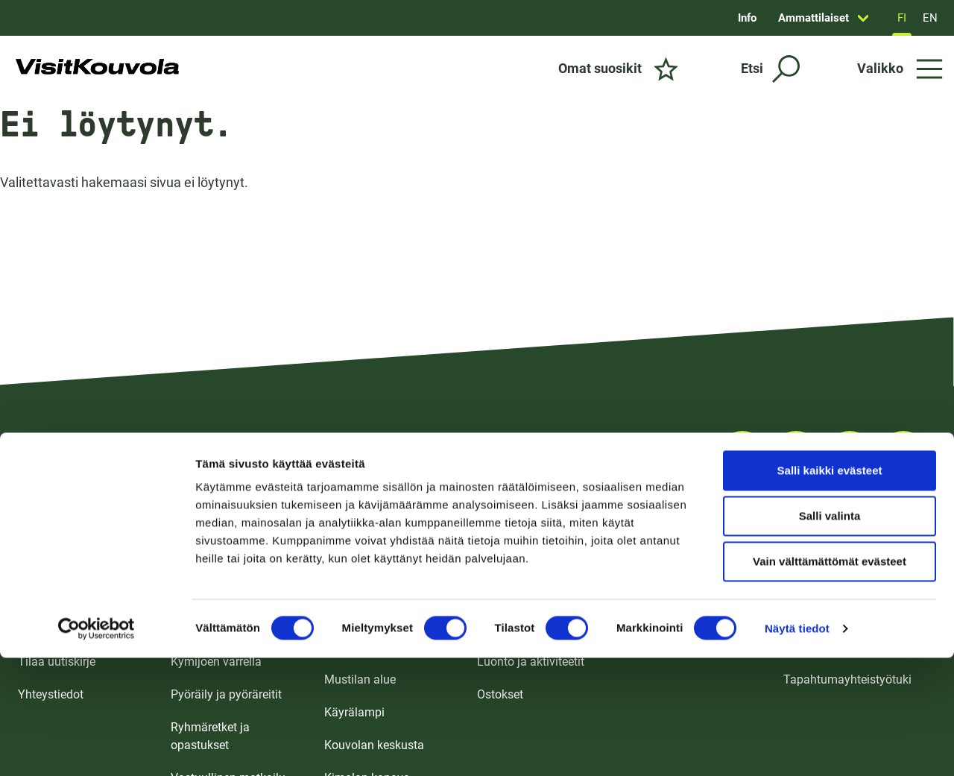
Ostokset (500, 694)
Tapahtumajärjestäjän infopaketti (841, 638)
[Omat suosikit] (618, 68)
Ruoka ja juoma (518, 596)
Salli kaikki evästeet (829, 363)
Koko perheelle (209, 563)
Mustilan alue (360, 679)
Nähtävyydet (510, 629)
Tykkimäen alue (365, 563)
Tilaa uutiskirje (56, 661)
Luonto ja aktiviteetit (530, 661)
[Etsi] (770, 69)
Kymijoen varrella (216, 661)
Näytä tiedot (797, 521)
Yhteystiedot (50, 694)
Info (747, 18)
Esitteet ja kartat (60, 563)
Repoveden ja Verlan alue (378, 605)
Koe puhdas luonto (220, 596)
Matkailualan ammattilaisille (858, 563)
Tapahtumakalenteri (683, 596)
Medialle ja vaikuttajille (843, 596)
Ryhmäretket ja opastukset (210, 736)
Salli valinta (830, 409)
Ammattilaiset (813, 18)
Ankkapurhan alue (372, 647)
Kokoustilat (659, 563)
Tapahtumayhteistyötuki (847, 679)
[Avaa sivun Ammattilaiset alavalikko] (863, 18)
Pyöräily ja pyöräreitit (226, 694)
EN (930, 18)
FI (901, 18)
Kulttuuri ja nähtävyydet (233, 629)
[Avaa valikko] (900, 68)
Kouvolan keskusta (374, 745)
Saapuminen (51, 596)
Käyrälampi (354, 712)
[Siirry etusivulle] (97, 68)
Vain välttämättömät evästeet (829, 454)
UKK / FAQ (45, 629)
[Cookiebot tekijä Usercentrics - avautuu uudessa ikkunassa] (96, 522)
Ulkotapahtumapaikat (687, 629)
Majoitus (500, 563)
